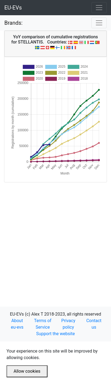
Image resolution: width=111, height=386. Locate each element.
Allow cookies (27, 371)
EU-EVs (13, 7)
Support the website (55, 333)
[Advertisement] (55, 238)
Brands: (13, 23)
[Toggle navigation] (99, 7)
